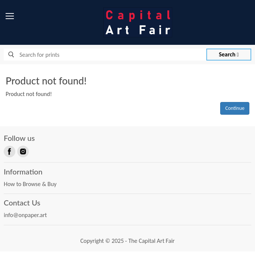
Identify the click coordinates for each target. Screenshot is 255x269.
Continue (235, 108)
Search (229, 54)
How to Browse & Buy (30, 184)
